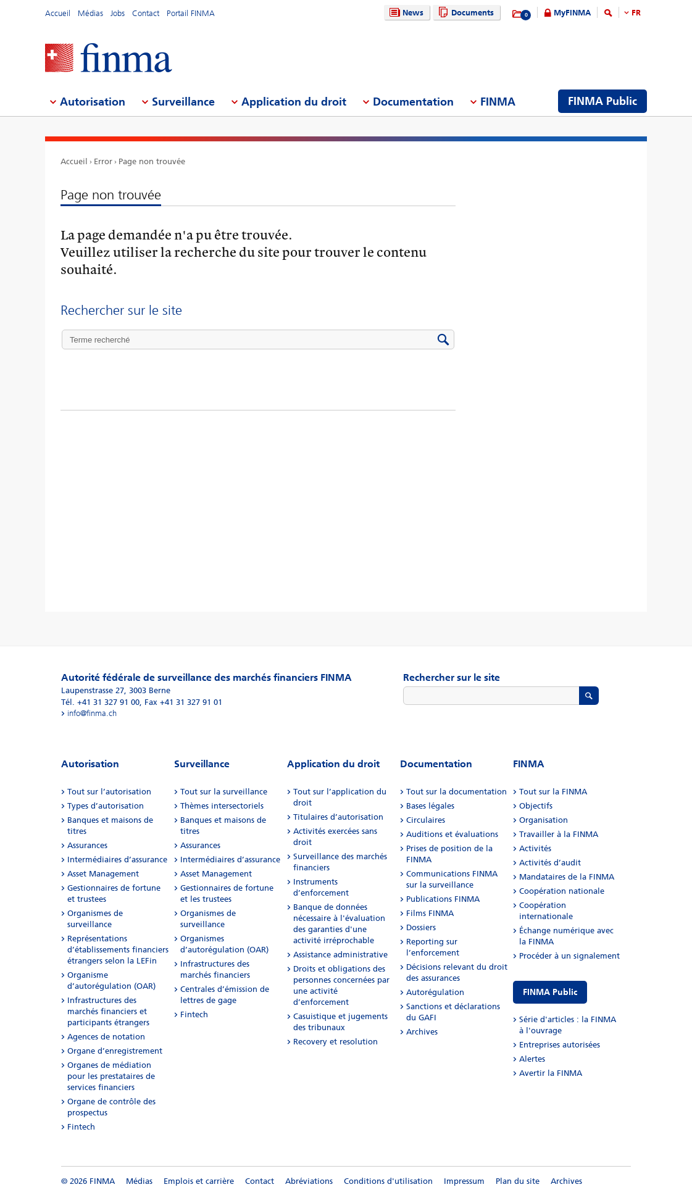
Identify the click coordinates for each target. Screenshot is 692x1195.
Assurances (87, 845)
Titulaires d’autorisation (338, 817)
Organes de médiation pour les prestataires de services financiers (111, 1076)
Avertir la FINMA (550, 1073)
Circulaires (425, 820)
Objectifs (535, 805)
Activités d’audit (550, 862)
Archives (422, 1031)
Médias (90, 13)
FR (636, 12)
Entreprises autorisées (559, 1044)
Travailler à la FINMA (558, 834)
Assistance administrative (340, 954)
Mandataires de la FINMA (566, 876)
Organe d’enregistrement (114, 1051)
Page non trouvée (152, 161)
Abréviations (309, 1181)
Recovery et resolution (335, 1041)
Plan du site (518, 1181)
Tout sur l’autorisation (109, 791)
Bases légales (430, 805)
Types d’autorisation (105, 805)
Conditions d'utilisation (388, 1181)
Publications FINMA (443, 899)
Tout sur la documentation (456, 791)
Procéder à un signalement (569, 955)
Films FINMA (430, 913)
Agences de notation (106, 1036)
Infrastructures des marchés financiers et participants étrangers (108, 1011)
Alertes (532, 1059)
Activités (535, 848)
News (404, 12)
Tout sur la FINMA (553, 791)
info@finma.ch (92, 713)
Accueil (57, 13)
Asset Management (103, 873)
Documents (464, 12)
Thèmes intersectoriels (222, 805)
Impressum (464, 1181)
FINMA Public (550, 992)
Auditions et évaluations (452, 834)
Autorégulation (435, 992)
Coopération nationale (561, 891)
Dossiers (421, 927)
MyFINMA (572, 12)
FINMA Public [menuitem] (602, 101)
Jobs (117, 13)
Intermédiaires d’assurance (117, 859)
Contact (145, 13)
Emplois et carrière (199, 1181)
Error (103, 161)
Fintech (81, 1126)
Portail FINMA (191, 13)
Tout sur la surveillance (223, 791)
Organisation (543, 820)
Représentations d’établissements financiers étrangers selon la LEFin (118, 949)
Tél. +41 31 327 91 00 (100, 702)
